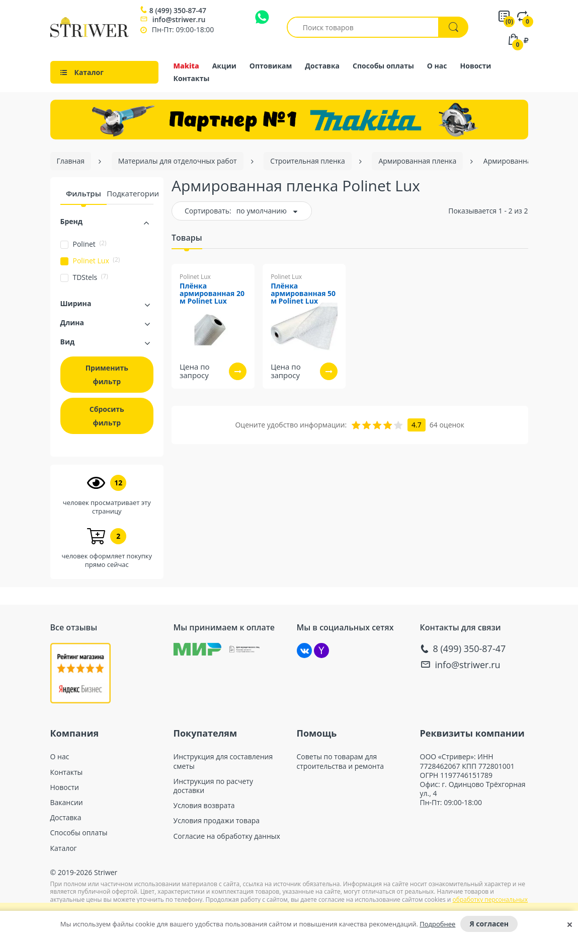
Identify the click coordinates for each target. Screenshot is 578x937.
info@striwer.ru (179, 19)
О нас (437, 65)
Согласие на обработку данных (227, 836)
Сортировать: (208, 210)
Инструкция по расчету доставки (213, 786)
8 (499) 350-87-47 (177, 10)
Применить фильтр (107, 374)
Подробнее (437, 923)
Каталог (63, 848)
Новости (475, 65)
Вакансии (66, 802)
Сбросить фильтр (107, 415)
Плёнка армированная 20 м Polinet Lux (212, 294)
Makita (186, 65)
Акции (224, 65)
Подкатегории (133, 193)
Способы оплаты (383, 65)
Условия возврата (204, 805)
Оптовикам (271, 65)
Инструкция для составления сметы (223, 761)
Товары (187, 237)
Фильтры (83, 193)
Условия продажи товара (217, 820)
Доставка (322, 65)
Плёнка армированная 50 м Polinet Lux (303, 294)
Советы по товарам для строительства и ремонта (340, 761)
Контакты (192, 78)
